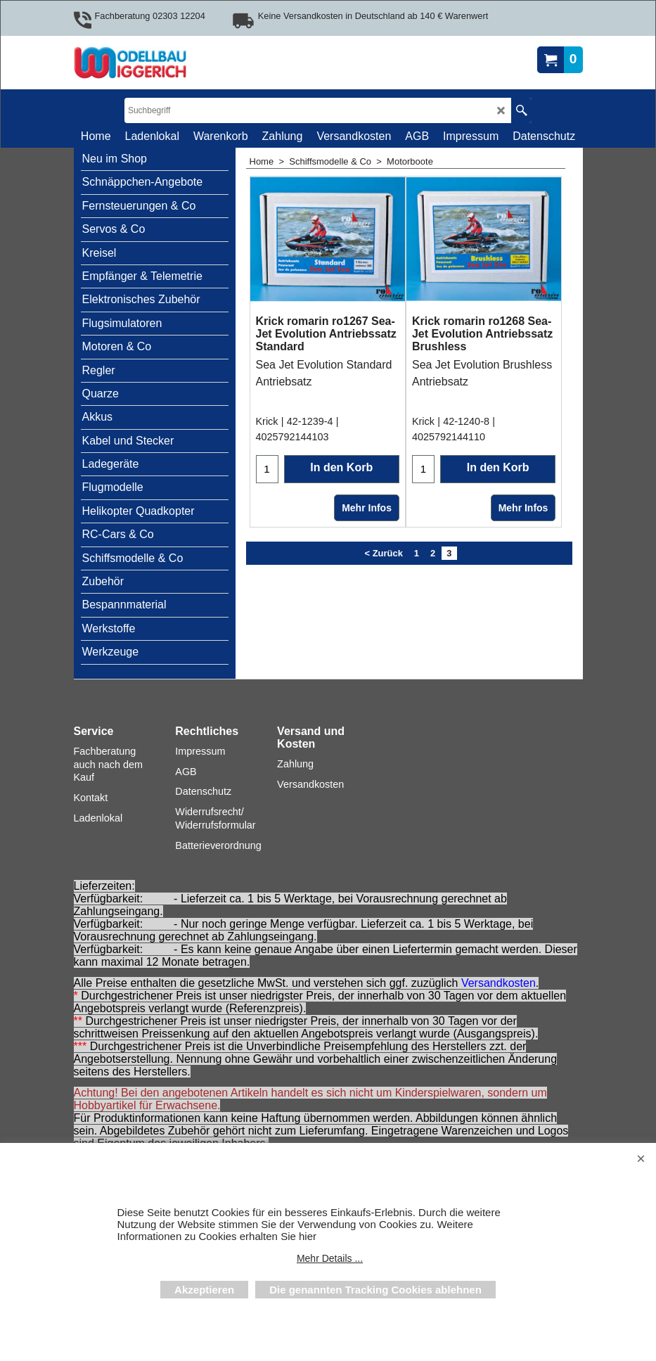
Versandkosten (498, 983)
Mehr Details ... (330, 1258)
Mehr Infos (367, 573)
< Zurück (383, 618)
